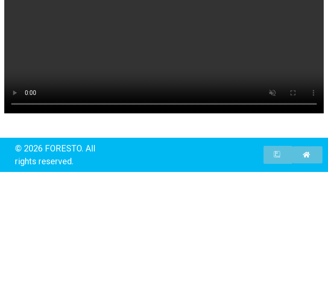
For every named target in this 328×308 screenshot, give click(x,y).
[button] (278, 155)
